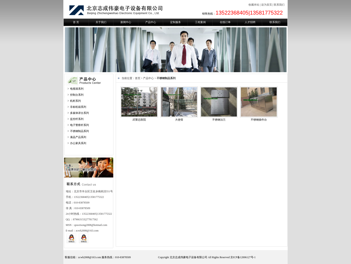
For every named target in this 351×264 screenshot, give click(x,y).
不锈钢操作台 (259, 119)
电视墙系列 (76, 88)
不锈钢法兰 (219, 119)
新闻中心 (125, 22)
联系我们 (279, 4)
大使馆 (179, 119)
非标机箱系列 (78, 106)
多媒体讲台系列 (79, 113)
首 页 (76, 22)
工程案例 (200, 22)
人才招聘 (250, 22)
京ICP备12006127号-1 (243, 257)
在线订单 (225, 22)
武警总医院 (139, 119)
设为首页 (266, 4)
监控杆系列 (76, 119)
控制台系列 (76, 94)
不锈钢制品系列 (79, 131)
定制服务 (175, 22)
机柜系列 (75, 100)
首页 (137, 78)
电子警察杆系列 (79, 125)
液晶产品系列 (78, 137)
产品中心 (150, 22)
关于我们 (101, 22)
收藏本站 (253, 4)
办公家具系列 (78, 143)
